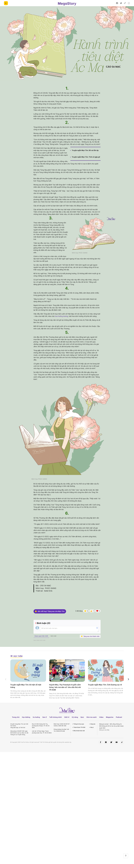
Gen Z (44, 723)
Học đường (26, 723)
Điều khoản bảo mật (79, 736)
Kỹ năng (75, 723)
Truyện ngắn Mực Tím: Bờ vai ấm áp (85, 150)
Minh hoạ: (40, 594)
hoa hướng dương (61, 316)
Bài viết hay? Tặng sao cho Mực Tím (50, 617)
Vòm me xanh (91, 723)
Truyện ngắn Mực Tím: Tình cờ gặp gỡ (86, 157)
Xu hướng (36, 723)
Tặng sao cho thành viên (90, 642)
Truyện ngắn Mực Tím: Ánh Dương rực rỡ (105, 690)
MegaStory (67, 3)
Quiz (82, 723)
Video (101, 723)
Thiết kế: (39, 597)
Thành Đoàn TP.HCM (79, 733)
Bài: (37, 591)
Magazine (109, 723)
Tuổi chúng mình (55, 723)
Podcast (119, 723)
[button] (128, 685)
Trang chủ (15, 723)
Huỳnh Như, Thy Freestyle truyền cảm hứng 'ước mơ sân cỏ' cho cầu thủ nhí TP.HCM (65, 693)
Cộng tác (92, 729)
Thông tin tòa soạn (78, 729)
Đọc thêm (16, 662)
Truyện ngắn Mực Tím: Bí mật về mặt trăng (25, 691)
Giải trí (66, 723)
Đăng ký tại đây (104, 736)
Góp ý (92, 733)
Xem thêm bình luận (39, 646)
